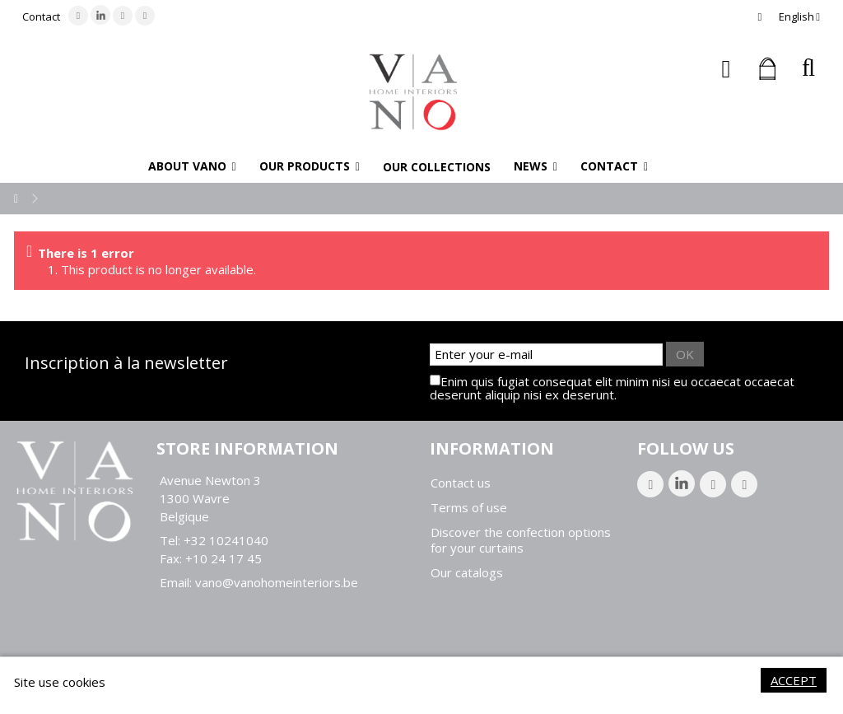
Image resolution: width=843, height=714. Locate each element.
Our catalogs (467, 573)
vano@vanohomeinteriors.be (276, 582)
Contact (41, 16)
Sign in (726, 68)
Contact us (461, 483)
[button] (192, 166)
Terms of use (469, 508)
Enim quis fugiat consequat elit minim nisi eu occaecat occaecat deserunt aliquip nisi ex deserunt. (612, 388)
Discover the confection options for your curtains (521, 540)
